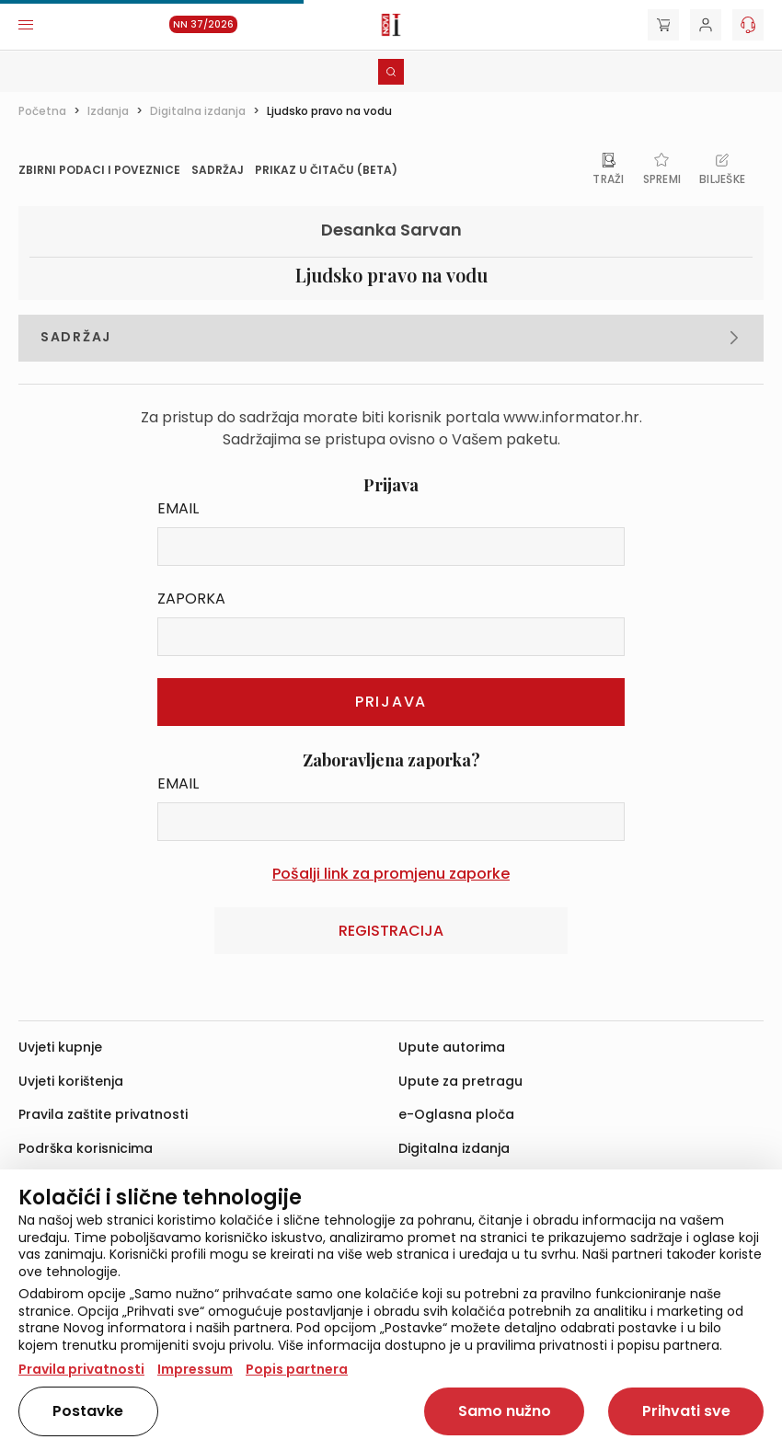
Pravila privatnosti (81, 1369)
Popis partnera (297, 1369)
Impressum (195, 1369)
